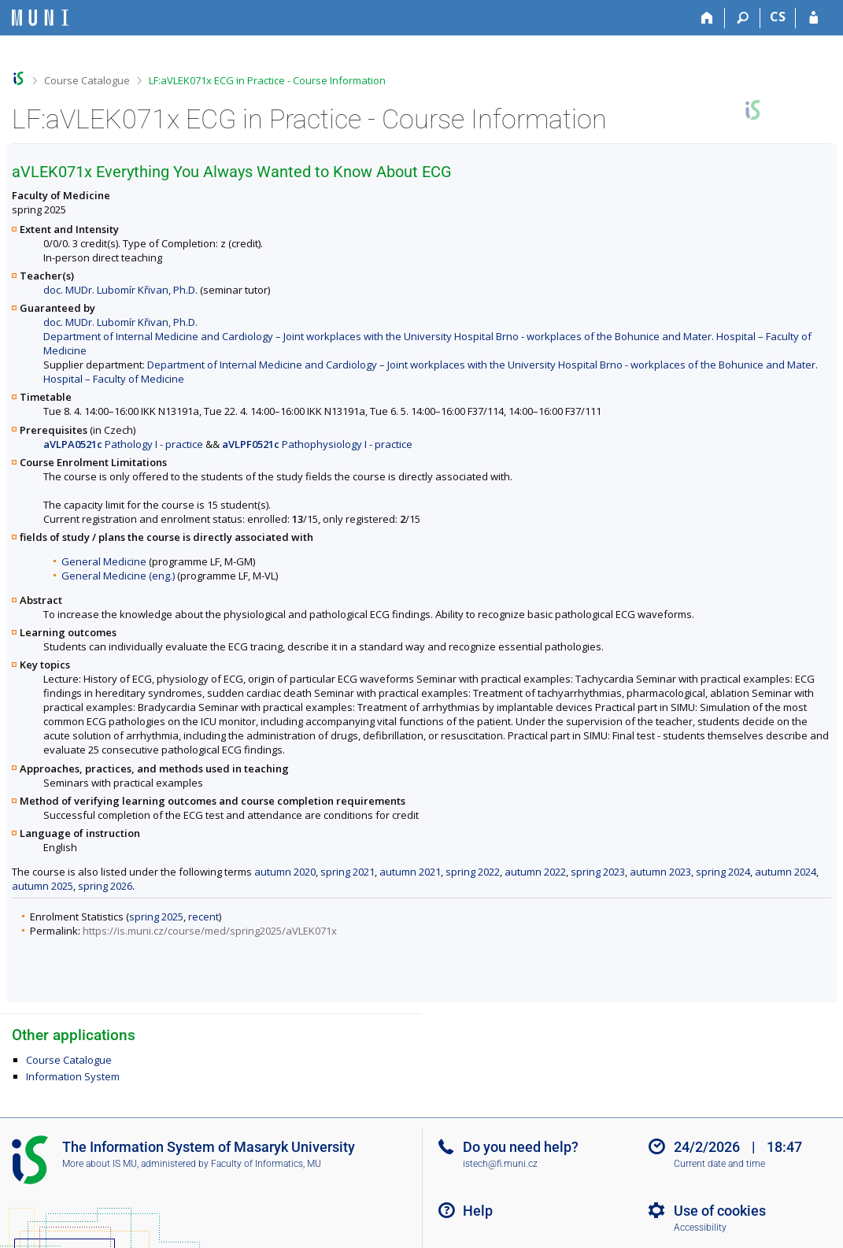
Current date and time (719, 1163)
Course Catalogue (87, 80)
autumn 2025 (42, 886)
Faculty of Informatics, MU (266, 1163)
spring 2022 (473, 872)
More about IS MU (99, 1163)
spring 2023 (598, 872)
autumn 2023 (660, 872)
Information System (73, 1076)
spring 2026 (105, 886)
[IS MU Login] (813, 18)
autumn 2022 (535, 872)
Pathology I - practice (123, 444)
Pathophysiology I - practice (317, 444)
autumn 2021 (410, 872)
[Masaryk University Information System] (40, 17)
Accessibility (700, 1227)
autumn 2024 (785, 872)
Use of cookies (720, 1210)
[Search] (742, 18)
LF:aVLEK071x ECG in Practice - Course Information (267, 80)
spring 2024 (723, 872)
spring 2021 (347, 872)
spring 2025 (156, 916)
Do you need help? (521, 1147)
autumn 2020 (285, 872)
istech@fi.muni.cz (500, 1163)
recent (203, 916)
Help (478, 1210)
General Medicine (103, 561)
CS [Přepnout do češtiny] (778, 16)
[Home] (707, 18)
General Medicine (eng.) (118, 575)
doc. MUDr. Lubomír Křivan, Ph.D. (120, 290)
